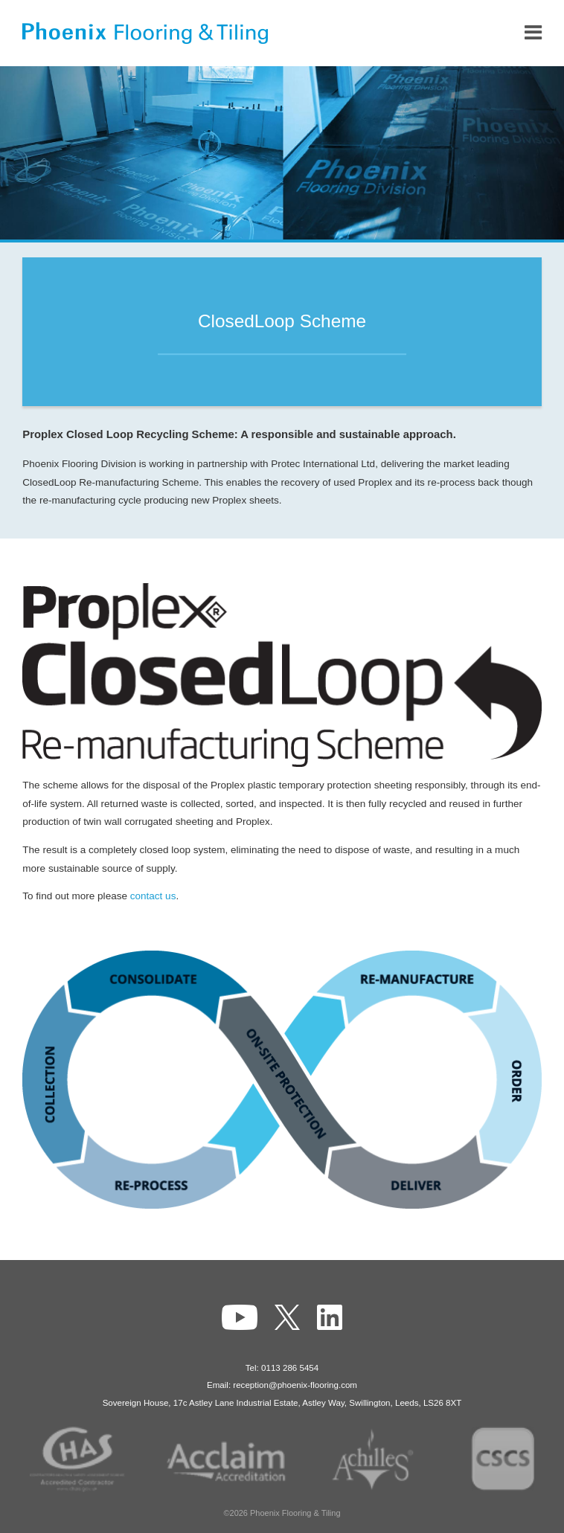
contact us (153, 896)
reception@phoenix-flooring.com (295, 1385)
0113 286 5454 (289, 1367)
